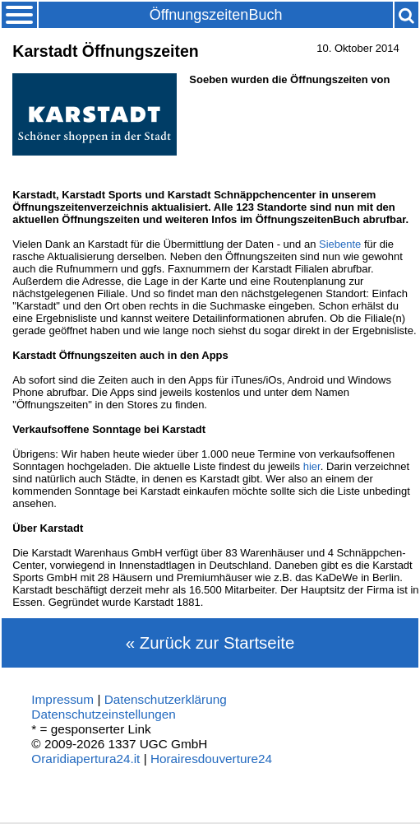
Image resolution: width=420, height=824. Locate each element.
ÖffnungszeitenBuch (216, 15)
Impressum (62, 699)
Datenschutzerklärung (165, 699)
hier (312, 466)
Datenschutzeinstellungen (103, 714)
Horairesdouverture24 (211, 759)
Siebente (340, 244)
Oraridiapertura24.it (85, 759)
